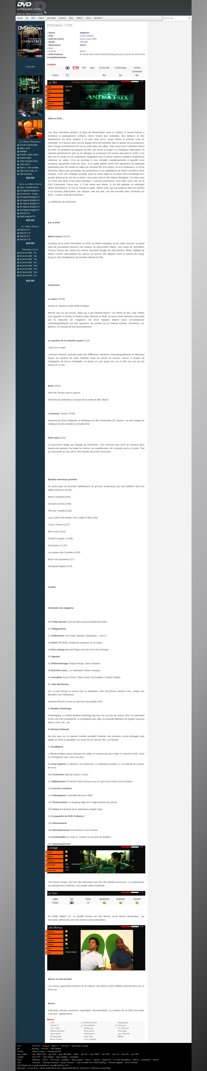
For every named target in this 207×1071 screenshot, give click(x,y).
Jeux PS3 (52, 1054)
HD (27, 18)
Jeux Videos (51, 18)
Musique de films (54, 1051)
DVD (33, 18)
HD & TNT (36, 1057)
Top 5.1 (88, 1060)
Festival (136, 1060)
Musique (45, 1046)
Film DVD (36, 1046)
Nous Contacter (131, 1062)
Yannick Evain (32, 1068)
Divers (83, 45)
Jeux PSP (135, 1054)
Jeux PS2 (106, 1054)
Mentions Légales (115, 1062)
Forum (88, 18)
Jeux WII (115, 1054)
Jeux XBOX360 (65, 1054)
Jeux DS (125, 1054)
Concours (62, 18)
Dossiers (65, 1060)
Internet (155, 1060)
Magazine (84, 32)
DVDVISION (68, 86)
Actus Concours (67, 1062)
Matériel (80, 18)
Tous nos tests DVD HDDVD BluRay (91, 1062)
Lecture (96, 1060)
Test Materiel (56, 1049)
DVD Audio (54, 1060)
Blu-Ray (35, 1049)
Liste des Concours (50, 1062)
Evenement (145, 1060)
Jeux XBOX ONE (39, 1054)
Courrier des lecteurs (122, 1060)
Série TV (55, 1046)
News (71, 18)
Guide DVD (106, 1060)
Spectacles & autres (80, 1046)
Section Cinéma (38, 1051)
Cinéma (41, 18)
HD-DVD (44, 1049)
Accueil (20, 18)
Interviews (36, 1060)
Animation (65, 1046)
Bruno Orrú (56, 1068)
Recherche (98, 18)
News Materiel (61, 1057)
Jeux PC (84, 1054)
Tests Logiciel (76, 1060)
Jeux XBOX (94, 1054)
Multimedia (74, 1057)
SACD (45, 1060)
